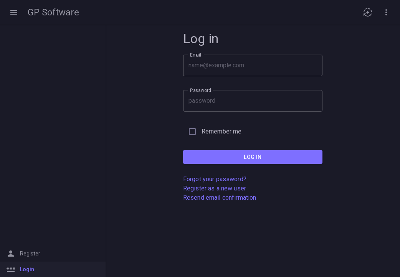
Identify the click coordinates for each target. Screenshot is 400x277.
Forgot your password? (214, 179)
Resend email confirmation (219, 197)
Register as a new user (214, 188)
